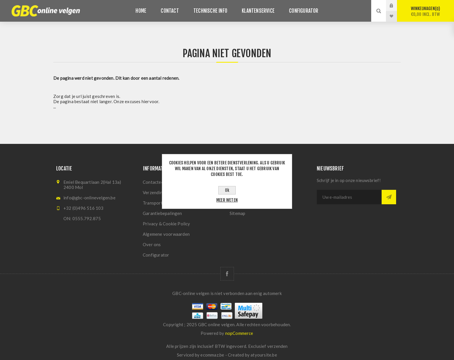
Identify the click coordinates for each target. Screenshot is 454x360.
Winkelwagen (425, 11)
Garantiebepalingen (162, 213)
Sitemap (237, 213)
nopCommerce (239, 333)
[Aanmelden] (349, 197)
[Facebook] (227, 274)
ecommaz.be (212, 354)
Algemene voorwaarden (166, 234)
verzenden (277, 346)
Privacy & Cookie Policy (166, 223)
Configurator (156, 254)
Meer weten (227, 200)
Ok (227, 190)
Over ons (152, 244)
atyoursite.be (263, 354)
